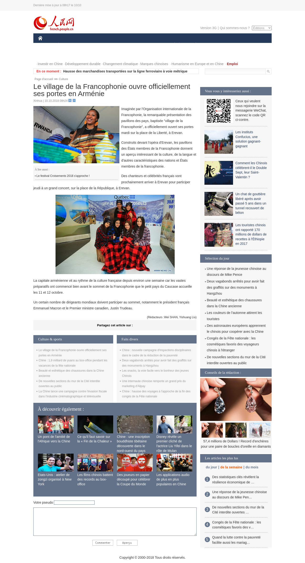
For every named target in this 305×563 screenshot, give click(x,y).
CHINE (46, 45)
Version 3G (208, 28)
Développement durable (83, 64)
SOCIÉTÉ (172, 45)
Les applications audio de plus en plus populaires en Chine (173, 479)
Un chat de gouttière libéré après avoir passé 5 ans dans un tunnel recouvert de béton (250, 203)
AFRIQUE (109, 45)
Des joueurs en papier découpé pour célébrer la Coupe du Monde (133, 479)
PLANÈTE (193, 45)
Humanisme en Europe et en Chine (197, 64)
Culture (63, 79)
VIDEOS (48, 54)
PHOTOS (254, 45)
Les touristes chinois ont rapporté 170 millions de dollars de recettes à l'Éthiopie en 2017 (251, 234)
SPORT (212, 45)
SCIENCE (130, 45)
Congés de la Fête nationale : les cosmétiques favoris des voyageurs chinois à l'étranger (233, 344)
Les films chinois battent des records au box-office (95, 479)
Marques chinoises (154, 64)
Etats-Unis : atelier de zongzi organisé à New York (55, 479)
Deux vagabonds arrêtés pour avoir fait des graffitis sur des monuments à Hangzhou (235, 287)
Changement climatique (120, 64)
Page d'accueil (44, 79)
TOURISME (233, 45)
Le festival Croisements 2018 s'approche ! (63, 176)
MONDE (89, 45)
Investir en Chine (50, 64)
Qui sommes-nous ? (235, 28)
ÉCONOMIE (67, 45)
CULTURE (151, 45)
